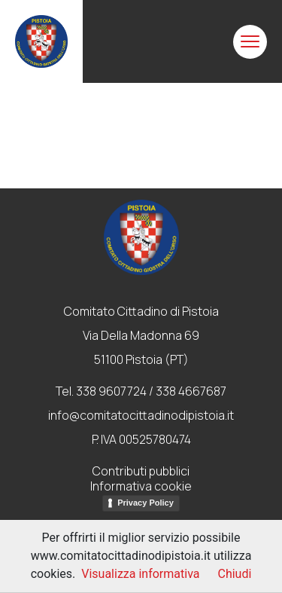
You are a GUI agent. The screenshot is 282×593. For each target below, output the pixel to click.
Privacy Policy (145, 502)
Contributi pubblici (141, 471)
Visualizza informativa (140, 574)
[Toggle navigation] (250, 42)
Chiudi (234, 574)
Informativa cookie (141, 486)
